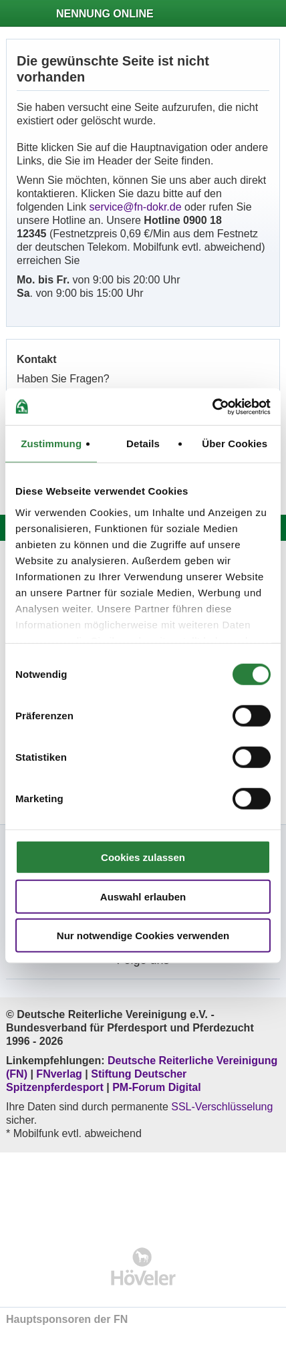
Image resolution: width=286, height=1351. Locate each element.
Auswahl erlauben (143, 896)
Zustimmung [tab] (51, 443)
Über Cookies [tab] (234, 443)
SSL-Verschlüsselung (222, 1106)
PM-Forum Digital (156, 1087)
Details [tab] (143, 443)
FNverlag (60, 1074)
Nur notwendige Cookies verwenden (143, 935)
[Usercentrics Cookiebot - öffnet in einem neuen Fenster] (212, 406)
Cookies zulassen (143, 857)
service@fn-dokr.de (136, 207)
